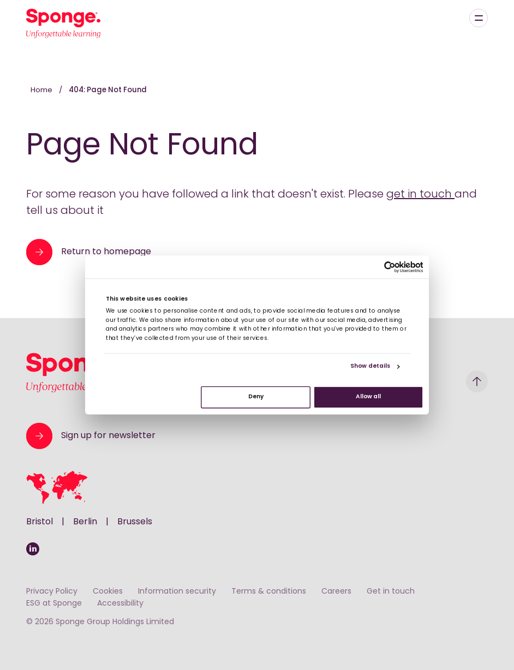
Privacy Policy (51, 592)
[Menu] (478, 18)
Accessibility (120, 604)
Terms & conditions (268, 592)
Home (43, 90)
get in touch (420, 194)
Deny (256, 397)
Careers (336, 592)
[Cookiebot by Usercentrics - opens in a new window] (389, 267)
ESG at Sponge (54, 604)
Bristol (39, 522)
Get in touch (391, 592)
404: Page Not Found (108, 90)
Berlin (85, 522)
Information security (177, 592)
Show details (370, 367)
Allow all (368, 397)
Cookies (108, 592)
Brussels (134, 522)
